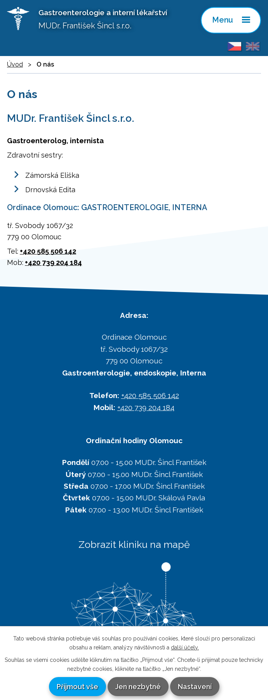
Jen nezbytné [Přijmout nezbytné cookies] (138, 686)
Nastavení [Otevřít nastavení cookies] (195, 686)
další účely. (185, 647)
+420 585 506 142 (48, 251)
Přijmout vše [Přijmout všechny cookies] (77, 686)
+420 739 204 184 (53, 262)
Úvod (15, 64)
